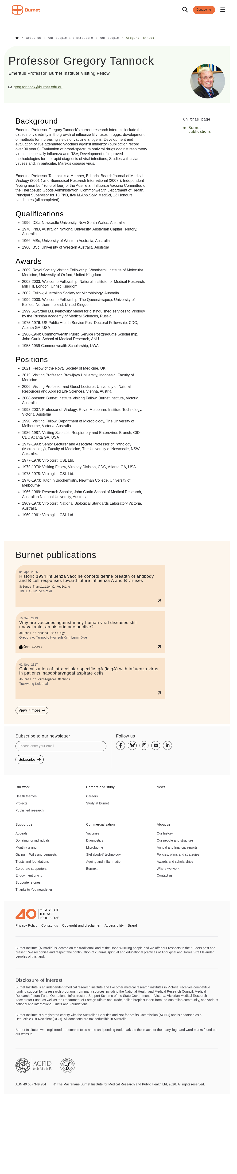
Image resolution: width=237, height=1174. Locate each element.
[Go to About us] (33, 38)
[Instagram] (144, 745)
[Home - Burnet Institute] (26, 10)
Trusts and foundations (32, 861)
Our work (23, 787)
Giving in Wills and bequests (36, 854)
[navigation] (118, 10)
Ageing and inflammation (104, 861)
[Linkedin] (167, 745)
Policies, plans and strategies (178, 854)
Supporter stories (28, 882)
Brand (132, 925)
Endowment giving (29, 875)
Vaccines (92, 833)
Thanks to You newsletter (34, 889)
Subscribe (30, 759)
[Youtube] (155, 745)
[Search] (185, 10)
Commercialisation (100, 824)
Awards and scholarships (175, 861)
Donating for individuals (33, 840)
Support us (24, 824)
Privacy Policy (26, 925)
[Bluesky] (132, 745)
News (161, 787)
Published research (30, 810)
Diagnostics (94, 840)
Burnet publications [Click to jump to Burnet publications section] (199, 129)
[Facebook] (120, 745)
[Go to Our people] (109, 38)
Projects (21, 803)
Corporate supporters (31, 868)
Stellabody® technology (103, 854)
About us (164, 824)
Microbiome (94, 847)
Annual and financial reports (177, 847)
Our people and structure (175, 840)
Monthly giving (26, 847)
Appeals (21, 833)
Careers (92, 796)
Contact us (164, 875)
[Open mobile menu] (222, 10)
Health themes (26, 796)
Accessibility (114, 925)
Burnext (91, 868)
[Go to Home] (17, 38)
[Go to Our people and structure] (70, 38)
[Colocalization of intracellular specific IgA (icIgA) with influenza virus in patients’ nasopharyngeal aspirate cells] (90, 678)
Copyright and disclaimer (81, 925)
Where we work (168, 868)
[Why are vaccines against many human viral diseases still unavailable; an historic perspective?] (90, 632)
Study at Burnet (97, 803)
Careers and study (100, 787)
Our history (165, 833)
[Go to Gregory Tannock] (140, 38)
